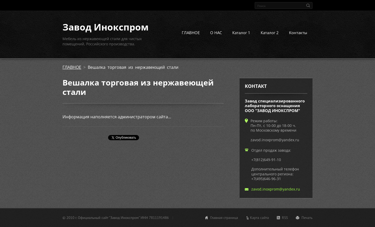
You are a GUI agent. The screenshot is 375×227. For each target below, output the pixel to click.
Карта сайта (259, 217)
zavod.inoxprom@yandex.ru (275, 189)
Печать (307, 217)
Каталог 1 (241, 32)
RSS (285, 217)
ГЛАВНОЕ (191, 32)
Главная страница (224, 217)
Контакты (298, 32)
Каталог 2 (270, 32)
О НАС (216, 32)
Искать (308, 5)
